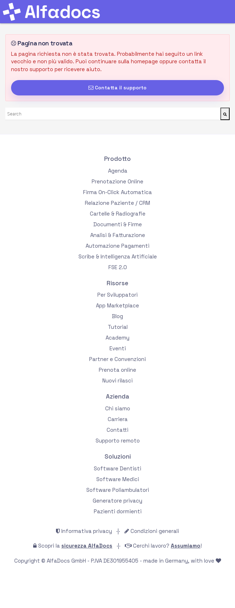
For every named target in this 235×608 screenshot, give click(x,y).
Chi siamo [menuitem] (117, 408)
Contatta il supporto (117, 87)
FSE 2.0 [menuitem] (117, 267)
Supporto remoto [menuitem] (118, 440)
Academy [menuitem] (117, 337)
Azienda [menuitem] (117, 396)
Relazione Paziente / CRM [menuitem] (117, 202)
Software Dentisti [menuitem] (117, 468)
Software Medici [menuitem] (117, 479)
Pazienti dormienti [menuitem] (118, 511)
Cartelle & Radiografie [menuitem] (117, 213)
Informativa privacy (86, 531)
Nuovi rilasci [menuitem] (117, 380)
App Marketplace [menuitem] (117, 305)
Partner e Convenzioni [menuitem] (117, 359)
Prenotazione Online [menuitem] (117, 181)
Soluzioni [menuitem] (117, 456)
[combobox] (112, 114)
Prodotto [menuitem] (117, 158)
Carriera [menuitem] (118, 419)
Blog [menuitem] (117, 316)
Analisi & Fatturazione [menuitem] (117, 235)
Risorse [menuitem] (117, 283)
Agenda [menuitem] (117, 170)
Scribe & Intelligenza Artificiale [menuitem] (117, 256)
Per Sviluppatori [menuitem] (117, 294)
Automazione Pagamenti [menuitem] (117, 245)
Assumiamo (185, 545)
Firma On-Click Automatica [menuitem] (117, 192)
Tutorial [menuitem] (118, 326)
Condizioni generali (155, 531)
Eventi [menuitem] (117, 348)
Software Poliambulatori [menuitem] (117, 489)
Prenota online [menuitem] (117, 369)
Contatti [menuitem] (117, 429)
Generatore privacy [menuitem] (117, 500)
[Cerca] (225, 114)
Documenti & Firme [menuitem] (117, 224)
